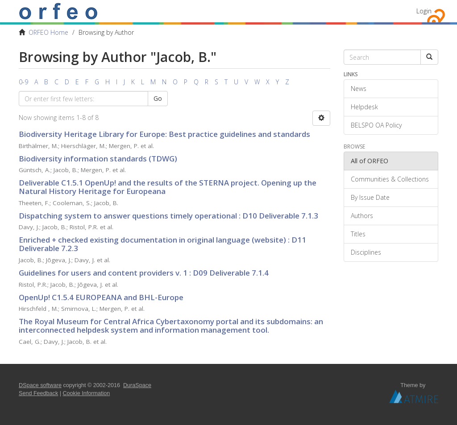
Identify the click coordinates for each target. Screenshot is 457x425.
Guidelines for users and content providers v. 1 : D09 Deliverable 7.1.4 (144, 273)
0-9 (23, 82)
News (358, 88)
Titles (358, 234)
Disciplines (366, 252)
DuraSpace (137, 385)
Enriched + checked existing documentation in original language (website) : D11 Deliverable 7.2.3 (162, 244)
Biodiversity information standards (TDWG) (98, 158)
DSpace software (40, 385)
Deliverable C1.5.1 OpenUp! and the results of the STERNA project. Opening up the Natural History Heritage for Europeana (167, 186)
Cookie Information (86, 393)
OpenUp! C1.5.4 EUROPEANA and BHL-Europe (101, 297)
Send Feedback (38, 393)
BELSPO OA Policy (376, 125)
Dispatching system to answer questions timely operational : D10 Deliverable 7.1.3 (168, 215)
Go (158, 98)
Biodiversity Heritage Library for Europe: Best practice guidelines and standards (164, 134)
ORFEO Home (48, 32)
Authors (362, 215)
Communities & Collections (390, 179)
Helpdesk (364, 107)
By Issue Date (370, 197)
